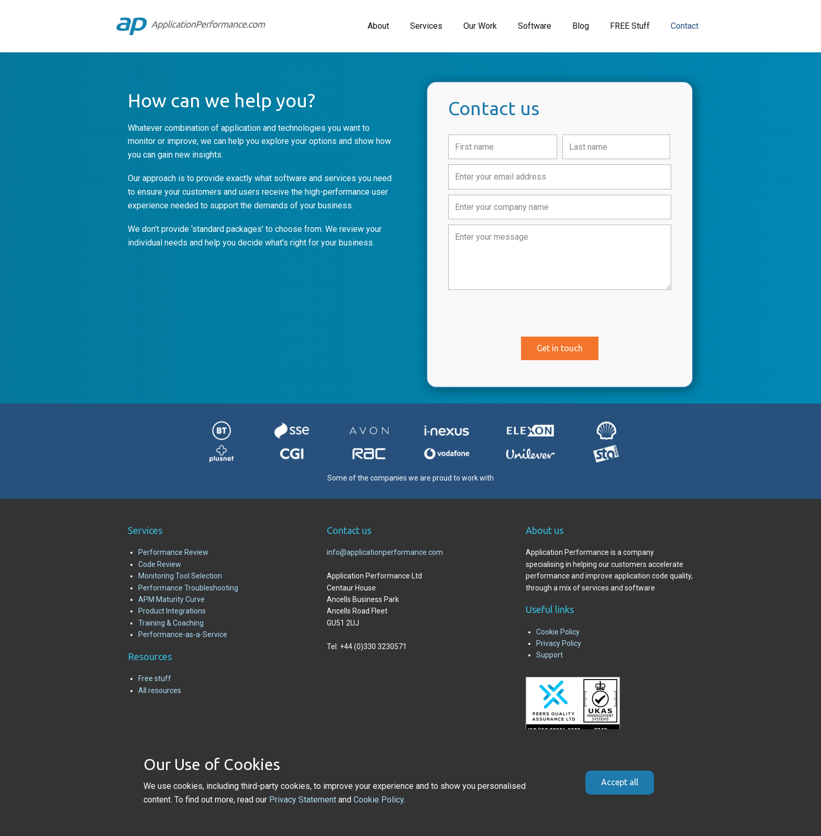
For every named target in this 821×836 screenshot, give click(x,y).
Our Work (480, 26)
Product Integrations (172, 611)
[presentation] (527, 315)
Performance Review (173, 552)
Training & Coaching (171, 623)
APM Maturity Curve (171, 599)
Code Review (159, 564)
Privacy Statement (302, 800)
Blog (580, 26)
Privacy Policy (558, 643)
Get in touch (560, 348)
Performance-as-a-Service (182, 634)
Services (426, 26)
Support (549, 655)
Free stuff (154, 678)
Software (534, 26)
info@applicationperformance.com (385, 552)
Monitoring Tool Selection (180, 576)
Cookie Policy (558, 632)
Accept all (619, 782)
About (378, 26)
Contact (684, 26)
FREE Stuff (630, 26)
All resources (159, 690)
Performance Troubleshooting (188, 588)
